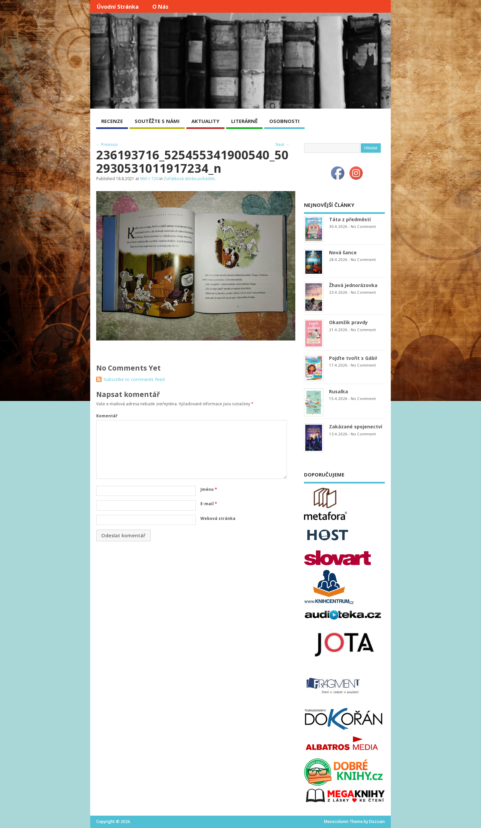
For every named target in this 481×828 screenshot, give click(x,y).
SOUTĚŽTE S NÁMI (157, 121)
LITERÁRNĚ (244, 121)
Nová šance (343, 252)
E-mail (208, 504)
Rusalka (338, 391)
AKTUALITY (205, 121)
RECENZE (112, 121)
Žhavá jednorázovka (353, 285)
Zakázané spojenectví (355, 426)
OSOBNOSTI (284, 121)
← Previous (107, 144)
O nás (160, 6)
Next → (282, 144)
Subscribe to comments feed (134, 379)
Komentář (106, 416)
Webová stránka (217, 518)
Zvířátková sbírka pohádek (189, 178)
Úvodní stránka (118, 6)
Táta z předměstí (350, 219)
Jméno (208, 489)
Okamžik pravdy (348, 322)
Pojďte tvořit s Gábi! (353, 358)
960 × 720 (149, 178)
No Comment (363, 226)
